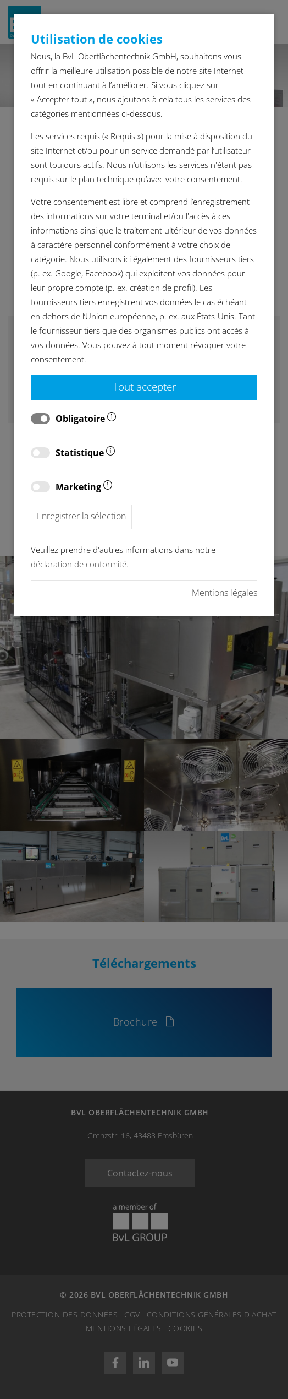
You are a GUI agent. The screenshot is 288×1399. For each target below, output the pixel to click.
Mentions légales (224, 593)
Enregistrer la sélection (81, 516)
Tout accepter (144, 386)
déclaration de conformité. (80, 564)
